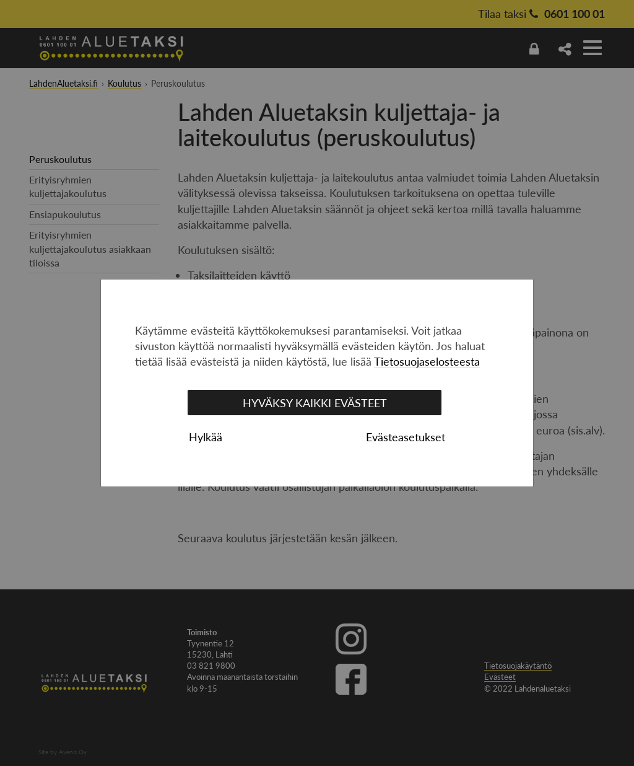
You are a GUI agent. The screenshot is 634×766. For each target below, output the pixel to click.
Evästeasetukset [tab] (405, 437)
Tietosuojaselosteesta (427, 361)
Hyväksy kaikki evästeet (315, 403)
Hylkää (205, 437)
